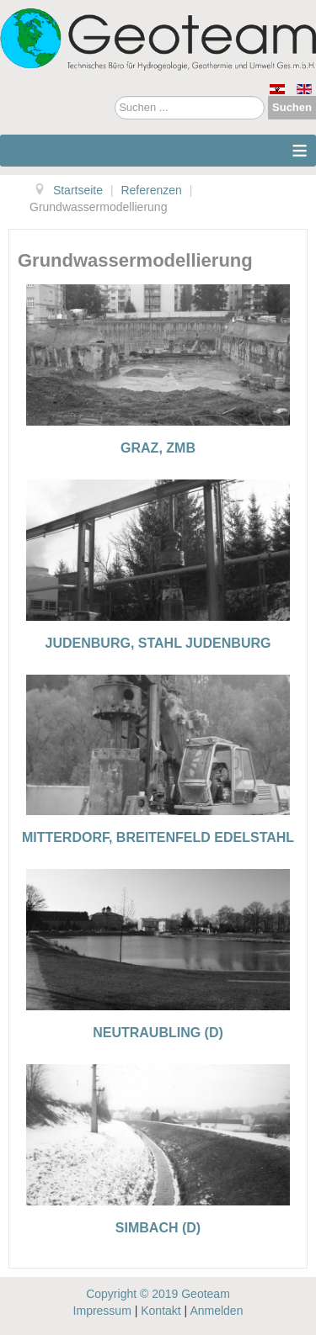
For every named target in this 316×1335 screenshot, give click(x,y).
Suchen (292, 107)
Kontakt (160, 1310)
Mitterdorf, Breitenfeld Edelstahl (158, 837)
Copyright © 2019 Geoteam (158, 1294)
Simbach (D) (158, 1228)
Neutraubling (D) (158, 1032)
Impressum (102, 1310)
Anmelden (216, 1310)
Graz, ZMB (158, 448)
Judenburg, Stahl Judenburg (158, 643)
